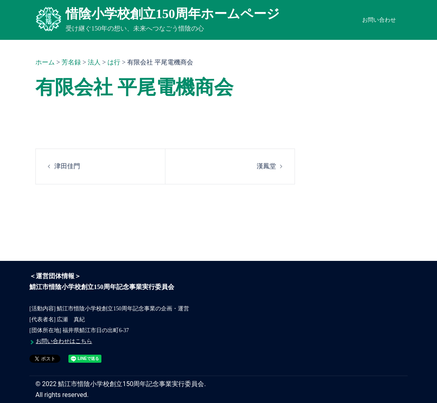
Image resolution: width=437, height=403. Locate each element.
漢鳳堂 (266, 166)
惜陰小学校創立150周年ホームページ (173, 13)
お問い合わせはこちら (64, 341)
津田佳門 (67, 166)
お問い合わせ (379, 20)
